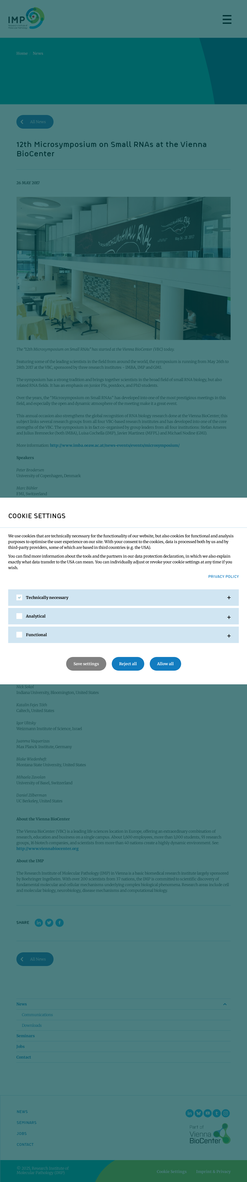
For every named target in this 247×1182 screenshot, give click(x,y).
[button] (123, 597)
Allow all (165, 663)
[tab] (123, 597)
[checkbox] (19, 597)
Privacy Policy (223, 576)
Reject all (128, 663)
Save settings (86, 663)
